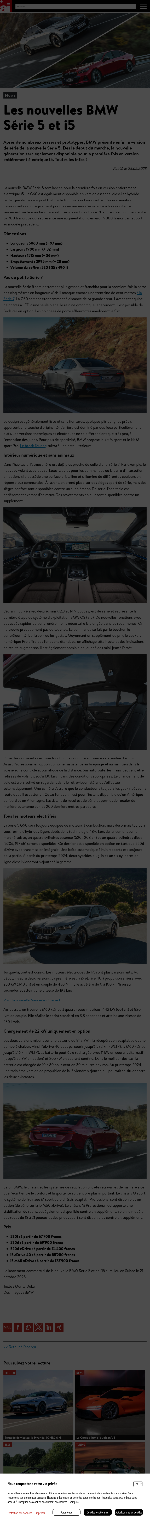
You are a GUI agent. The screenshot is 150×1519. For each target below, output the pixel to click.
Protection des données (20, 1513)
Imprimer (40, 1513)
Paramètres (66, 1512)
